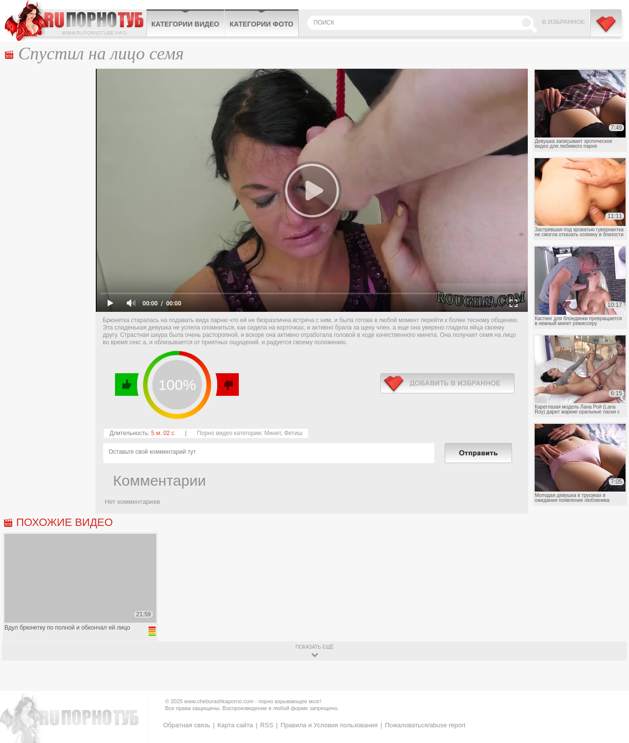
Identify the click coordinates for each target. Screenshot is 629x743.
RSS (266, 725)
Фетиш (293, 433)
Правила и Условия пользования (329, 725)
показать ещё (314, 647)
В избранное (563, 22)
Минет (272, 433)
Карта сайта (235, 725)
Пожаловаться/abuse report (425, 725)
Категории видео (185, 24)
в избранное (447, 383)
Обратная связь (186, 725)
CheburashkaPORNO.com (75, 20)
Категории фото (261, 24)
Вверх (610, 699)
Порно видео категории (229, 433)
